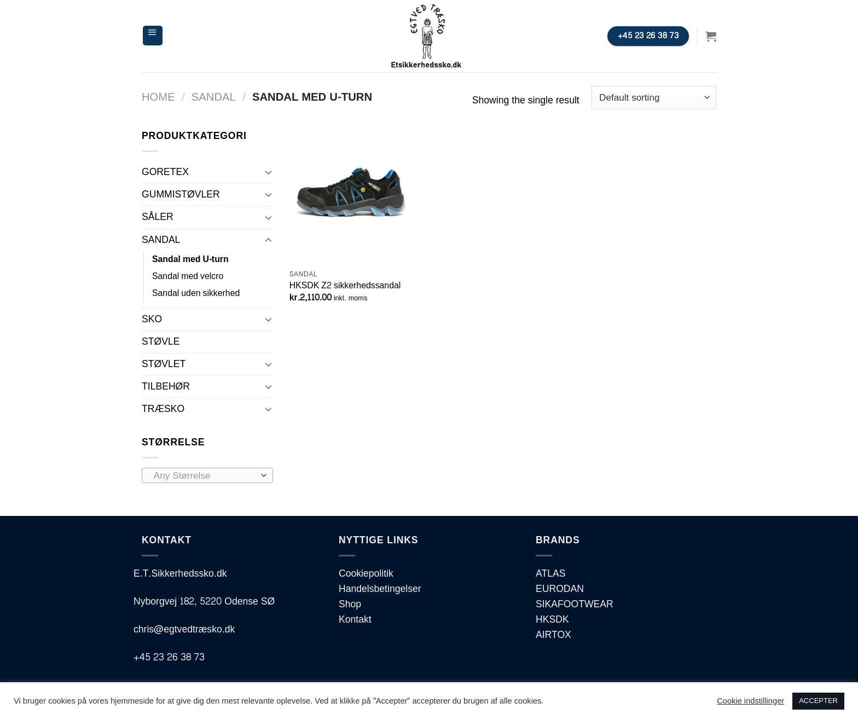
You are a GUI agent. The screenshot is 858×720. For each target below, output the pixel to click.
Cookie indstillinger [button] (750, 701)
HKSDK (552, 619)
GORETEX (165, 172)
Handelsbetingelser (380, 588)
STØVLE (160, 341)
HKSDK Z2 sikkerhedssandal (345, 286)
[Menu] (153, 35)
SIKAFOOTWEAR (574, 604)
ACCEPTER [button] (818, 700)
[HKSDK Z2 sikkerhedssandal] (357, 196)
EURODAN (560, 588)
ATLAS (550, 573)
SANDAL (214, 97)
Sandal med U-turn (190, 259)
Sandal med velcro (187, 276)
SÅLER (157, 216)
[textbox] (204, 476)
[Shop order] (654, 97)
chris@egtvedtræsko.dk (184, 629)
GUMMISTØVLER (181, 194)
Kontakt (355, 619)
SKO (152, 319)
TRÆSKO (163, 408)
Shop (350, 604)
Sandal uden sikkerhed (196, 293)
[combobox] (207, 475)
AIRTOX (553, 634)
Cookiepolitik (366, 573)
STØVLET (163, 364)
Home (158, 97)
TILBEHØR (166, 386)
